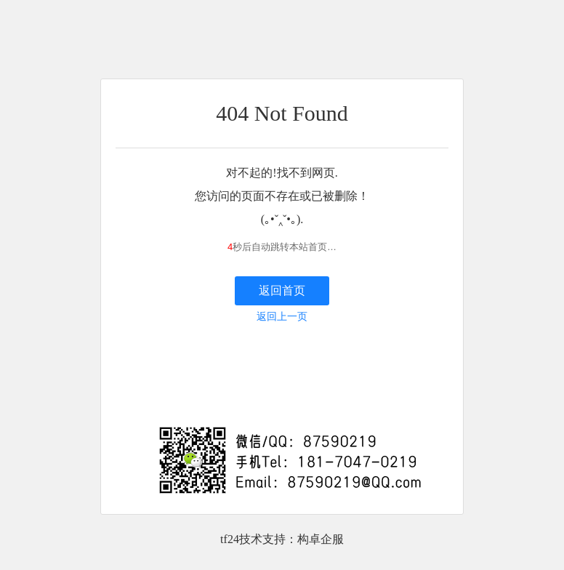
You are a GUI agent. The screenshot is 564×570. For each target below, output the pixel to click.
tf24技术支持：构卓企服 (282, 539)
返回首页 (282, 290)
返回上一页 (282, 316)
